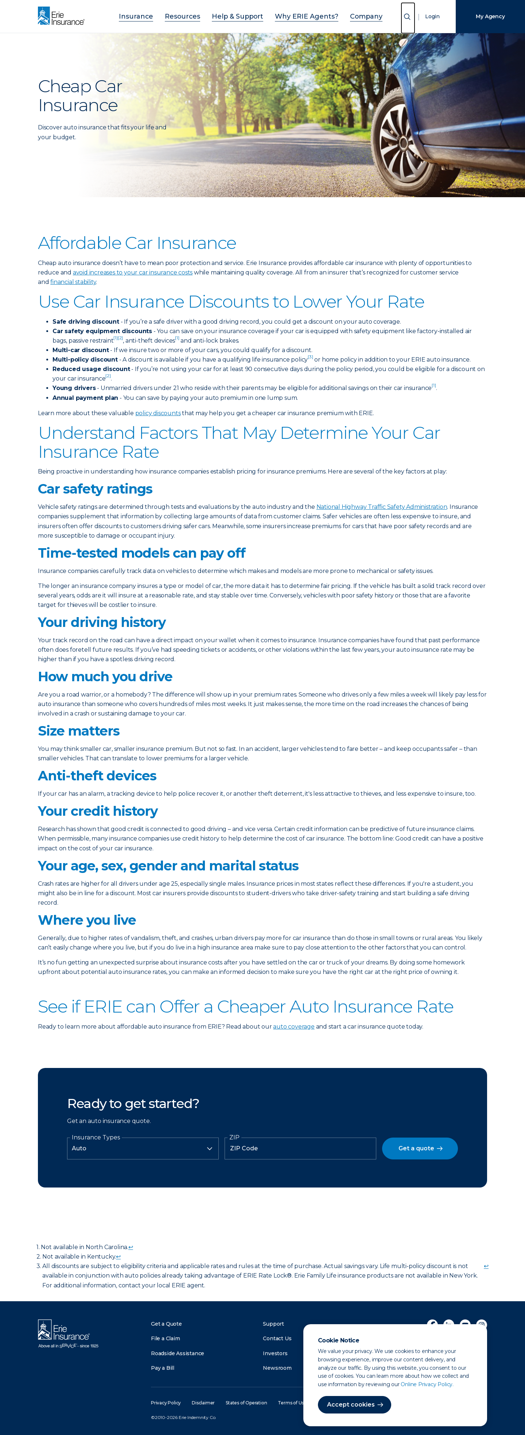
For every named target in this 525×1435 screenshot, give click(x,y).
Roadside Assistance (177, 1353)
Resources (194, 15)
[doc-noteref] (115, 340)
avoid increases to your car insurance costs (132, 272)
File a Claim (165, 1338)
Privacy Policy (166, 1402)
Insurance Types (96, 1137)
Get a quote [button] (416, 1148)
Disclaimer (203, 1402)
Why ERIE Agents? (297, 15)
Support (273, 1324)
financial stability (73, 281)
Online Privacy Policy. (427, 1384)
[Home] (63, 16)
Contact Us (277, 1338)
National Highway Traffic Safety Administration (381, 506)
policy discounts (158, 413)
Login (432, 16)
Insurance (155, 15)
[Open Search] (408, 18)
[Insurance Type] (143, 1148)
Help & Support (240, 15)
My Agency (490, 16)
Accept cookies (351, 1404)
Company (346, 15)
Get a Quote (166, 1324)
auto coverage (293, 1026)
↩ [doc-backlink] (130, 1247)
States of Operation (246, 1402)
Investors (275, 1353)
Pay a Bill (162, 1368)
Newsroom (277, 1368)
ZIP (234, 1137)
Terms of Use (292, 1402)
